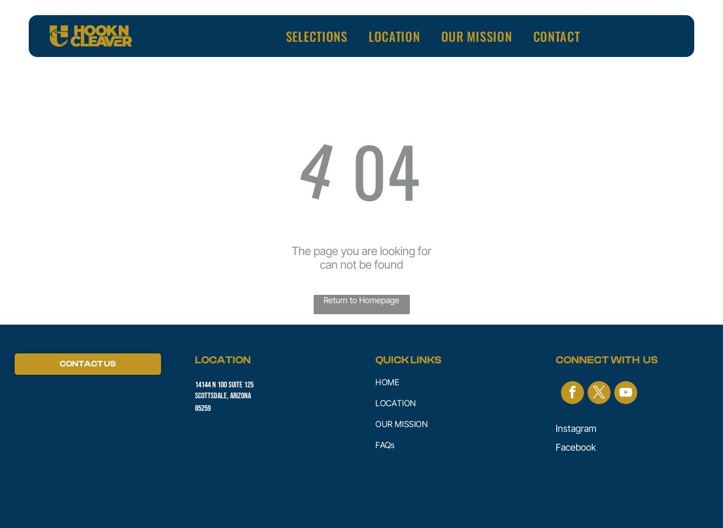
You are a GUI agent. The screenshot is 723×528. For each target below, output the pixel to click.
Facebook (576, 447)
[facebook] (572, 394)
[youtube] (625, 394)
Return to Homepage (361, 300)
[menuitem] (317, 36)
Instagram (576, 428)
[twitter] (599, 394)
